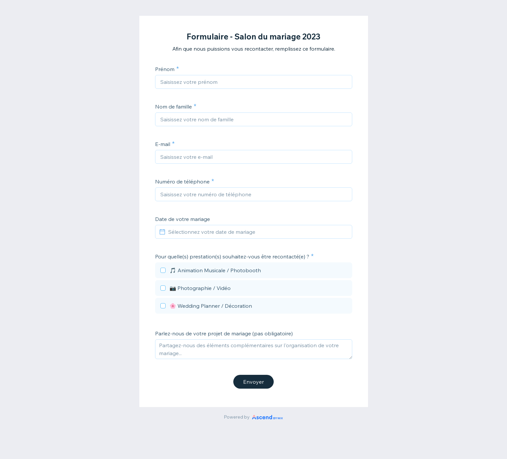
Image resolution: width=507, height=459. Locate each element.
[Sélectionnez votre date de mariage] (257, 231)
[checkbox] (253, 271)
